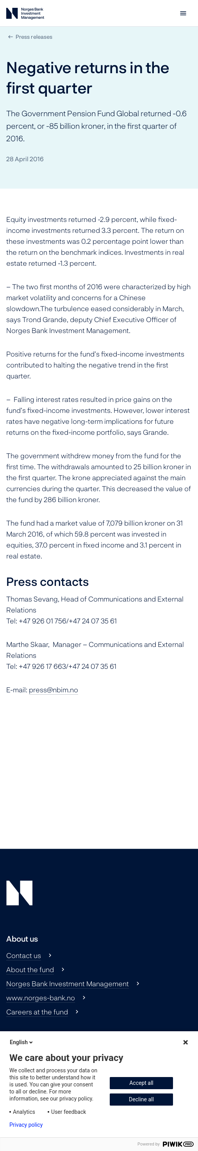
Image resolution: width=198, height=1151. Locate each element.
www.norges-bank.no (40, 997)
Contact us (23, 955)
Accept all (141, 1083)
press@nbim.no (53, 689)
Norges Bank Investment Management (67, 983)
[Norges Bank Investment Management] (25, 15)
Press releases (34, 36)
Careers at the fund (37, 1011)
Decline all (141, 1099)
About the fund (30, 969)
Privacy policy (26, 1125)
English (22, 1042)
